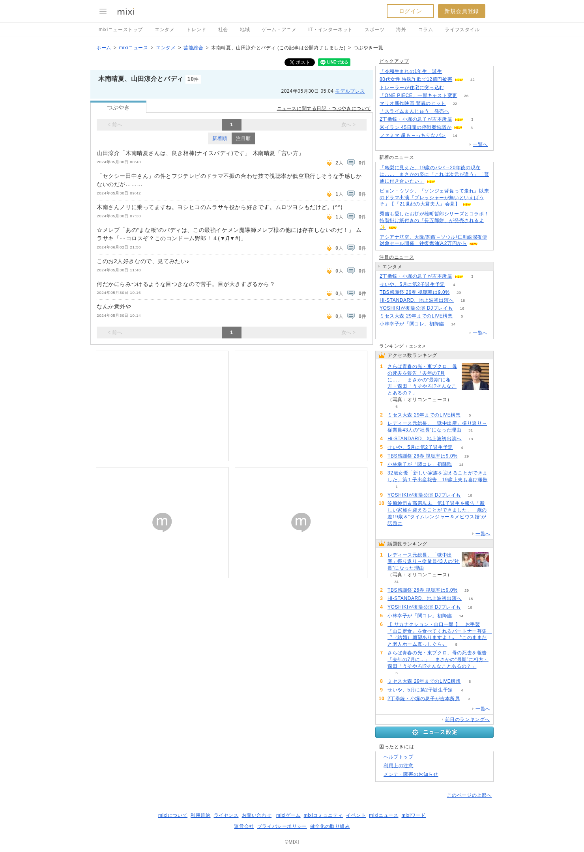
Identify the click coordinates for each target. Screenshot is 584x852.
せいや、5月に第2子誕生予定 (412, 284)
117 (458, 111)
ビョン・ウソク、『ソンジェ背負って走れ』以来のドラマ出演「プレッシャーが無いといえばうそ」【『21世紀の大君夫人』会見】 (434, 197)
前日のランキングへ (467, 719)
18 (462, 300)
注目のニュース (396, 257)
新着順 (219, 138)
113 (451, 71)
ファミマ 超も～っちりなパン (413, 135)
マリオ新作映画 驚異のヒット (413, 103)
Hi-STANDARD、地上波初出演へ (417, 300)
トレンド (196, 29)
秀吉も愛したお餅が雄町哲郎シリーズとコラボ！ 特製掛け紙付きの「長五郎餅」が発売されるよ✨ (434, 220)
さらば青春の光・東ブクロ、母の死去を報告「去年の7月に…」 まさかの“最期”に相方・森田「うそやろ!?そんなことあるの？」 (422, 380)
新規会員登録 (461, 11)
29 (459, 292)
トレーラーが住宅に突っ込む (412, 87)
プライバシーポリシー (282, 826)
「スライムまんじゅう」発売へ (414, 111)
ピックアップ (394, 61)
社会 (223, 29)
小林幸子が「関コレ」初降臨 (412, 324)
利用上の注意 (399, 765)
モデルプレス (350, 91)
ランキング (391, 346)
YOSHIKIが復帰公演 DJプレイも (416, 308)
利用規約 (200, 815)
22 (455, 103)
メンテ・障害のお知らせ (411, 774)
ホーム (103, 47)
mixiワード (413, 815)
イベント (356, 815)
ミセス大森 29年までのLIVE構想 (416, 316)
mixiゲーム (288, 815)
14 (455, 135)
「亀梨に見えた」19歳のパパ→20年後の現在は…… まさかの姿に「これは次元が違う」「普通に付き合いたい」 (434, 174)
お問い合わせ (257, 815)
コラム (425, 29)
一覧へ (480, 144)
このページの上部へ (469, 795)
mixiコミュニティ (323, 815)
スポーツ (374, 29)
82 (453, 88)
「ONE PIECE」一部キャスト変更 (418, 95)
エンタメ (164, 29)
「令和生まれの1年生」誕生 (411, 71)
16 (462, 308)
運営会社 (244, 826)
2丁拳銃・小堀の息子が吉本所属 (416, 119)
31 (470, 430)
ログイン (410, 11)
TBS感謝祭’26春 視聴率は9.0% (414, 292)
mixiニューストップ (121, 29)
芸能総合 (193, 47)
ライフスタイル (462, 29)
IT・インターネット (330, 29)
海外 (401, 29)
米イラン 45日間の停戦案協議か (415, 127)
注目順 (243, 138)
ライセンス (226, 815)
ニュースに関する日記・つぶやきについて (324, 108)
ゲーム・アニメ (279, 29)
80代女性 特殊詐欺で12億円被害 (416, 79)
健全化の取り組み (330, 826)
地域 (245, 29)
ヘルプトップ (399, 757)
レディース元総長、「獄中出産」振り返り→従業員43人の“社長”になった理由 (423, 561)
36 (466, 95)
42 (472, 79)
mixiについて (172, 815)
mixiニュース (133, 47)
